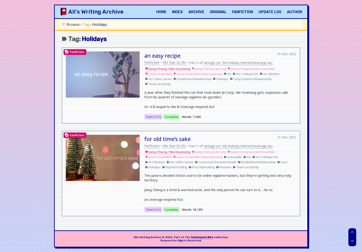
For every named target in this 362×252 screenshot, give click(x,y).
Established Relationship (192, 79)
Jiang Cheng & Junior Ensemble (251, 69)
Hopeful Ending (174, 167)
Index (177, 12)
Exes (282, 162)
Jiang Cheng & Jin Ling (209, 69)
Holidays (221, 79)
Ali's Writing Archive (96, 12)
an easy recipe (162, 55)
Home (161, 12)
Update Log (270, 12)
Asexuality (233, 157)
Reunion (223, 167)
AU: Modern (270, 74)
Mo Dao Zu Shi (174, 62)
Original (218, 12)
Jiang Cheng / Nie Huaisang (167, 69)
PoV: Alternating (202, 167)
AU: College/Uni (245, 74)
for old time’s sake (167, 139)
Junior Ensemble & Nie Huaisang (197, 74)
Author (294, 12)
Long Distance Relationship (251, 79)
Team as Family (158, 84)
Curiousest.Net (202, 237)
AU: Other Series (158, 79)
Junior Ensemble (158, 74)
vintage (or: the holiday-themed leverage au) (238, 62)
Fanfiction (242, 12)
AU (227, 74)
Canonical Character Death (215, 162)
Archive (196, 12)
